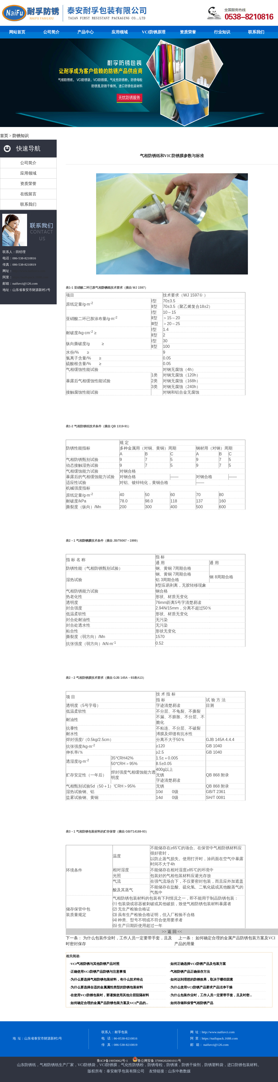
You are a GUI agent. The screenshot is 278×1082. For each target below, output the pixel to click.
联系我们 (256, 32)
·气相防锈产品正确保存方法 (190, 971)
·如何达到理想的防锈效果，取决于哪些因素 (201, 979)
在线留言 (28, 194)
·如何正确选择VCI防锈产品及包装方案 (198, 964)
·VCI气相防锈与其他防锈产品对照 (94, 964)
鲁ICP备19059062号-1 (112, 1061)
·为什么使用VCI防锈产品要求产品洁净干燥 (201, 987)
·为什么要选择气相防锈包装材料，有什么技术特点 (106, 979)
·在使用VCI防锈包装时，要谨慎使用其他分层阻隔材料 (109, 995)
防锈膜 (86, 540)
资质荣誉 (188, 32)
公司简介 (51, 32)
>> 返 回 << (172, 931)
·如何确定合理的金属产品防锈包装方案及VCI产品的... (109, 1003)
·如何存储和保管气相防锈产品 (191, 1003)
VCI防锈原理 (153, 32)
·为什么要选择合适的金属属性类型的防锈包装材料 (106, 987)
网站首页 (17, 32)
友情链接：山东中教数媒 (170, 1071)
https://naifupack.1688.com (30, 277)
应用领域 (120, 32)
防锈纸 (106, 287)
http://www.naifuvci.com (28, 271)
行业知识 (222, 32)
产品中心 (85, 32)
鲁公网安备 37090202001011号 (157, 1061)
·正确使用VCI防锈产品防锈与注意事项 (98, 971)
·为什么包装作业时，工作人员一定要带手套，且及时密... (211, 995)
